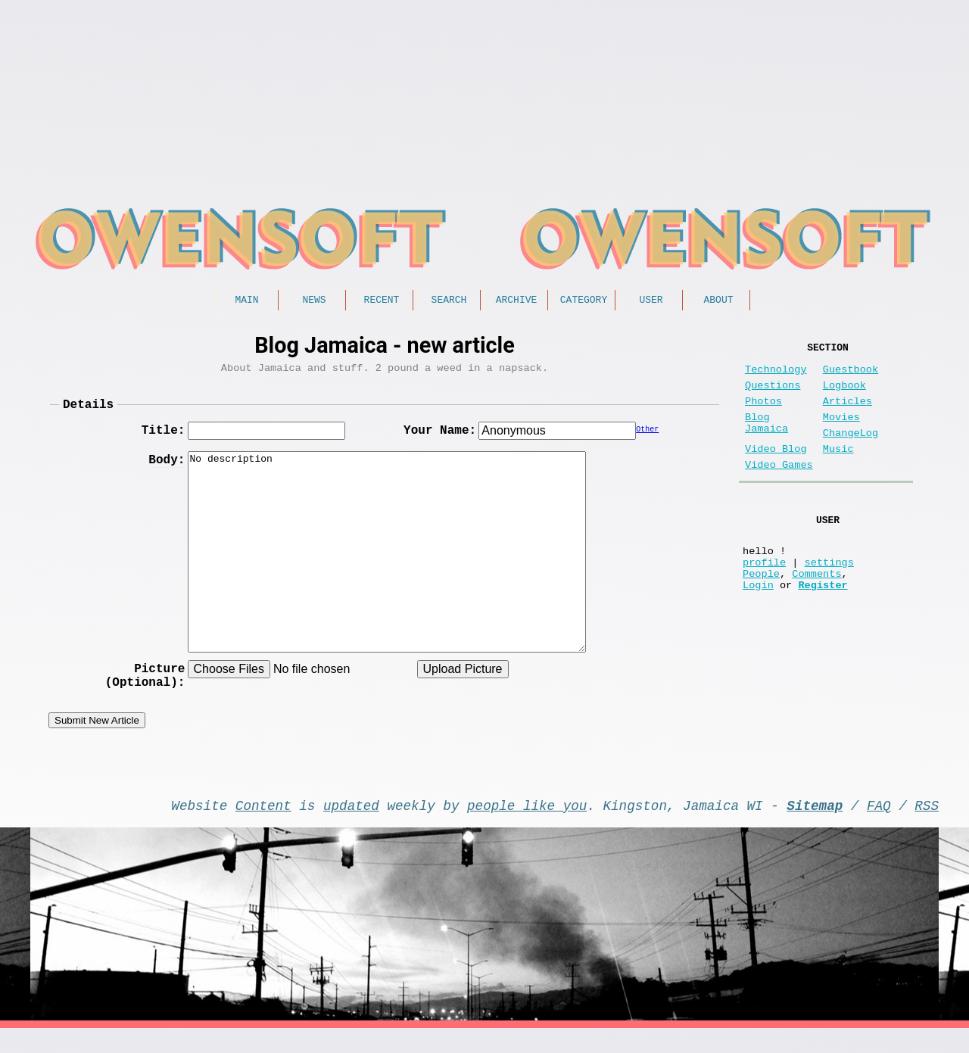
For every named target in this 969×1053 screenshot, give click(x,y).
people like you (527, 827)
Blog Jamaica (766, 439)
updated (351, 827)
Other (647, 440)
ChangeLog (850, 451)
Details (88, 411)
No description (387, 560)
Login (758, 627)
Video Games (779, 489)
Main (246, 301)
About (718, 301)
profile (764, 598)
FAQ (879, 827)
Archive (516, 301)
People (761, 613)
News (314, 301)
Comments (816, 613)
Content (263, 827)
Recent (382, 301)
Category (583, 301)
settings (829, 598)
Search (449, 301)
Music (838, 470)
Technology (776, 376)
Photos (763, 414)
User (650, 301)
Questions (772, 395)
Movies (841, 432)
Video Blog (776, 470)
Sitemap (815, 827)
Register (822, 627)
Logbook (844, 395)
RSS (926, 827)
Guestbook (850, 376)
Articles (847, 414)
